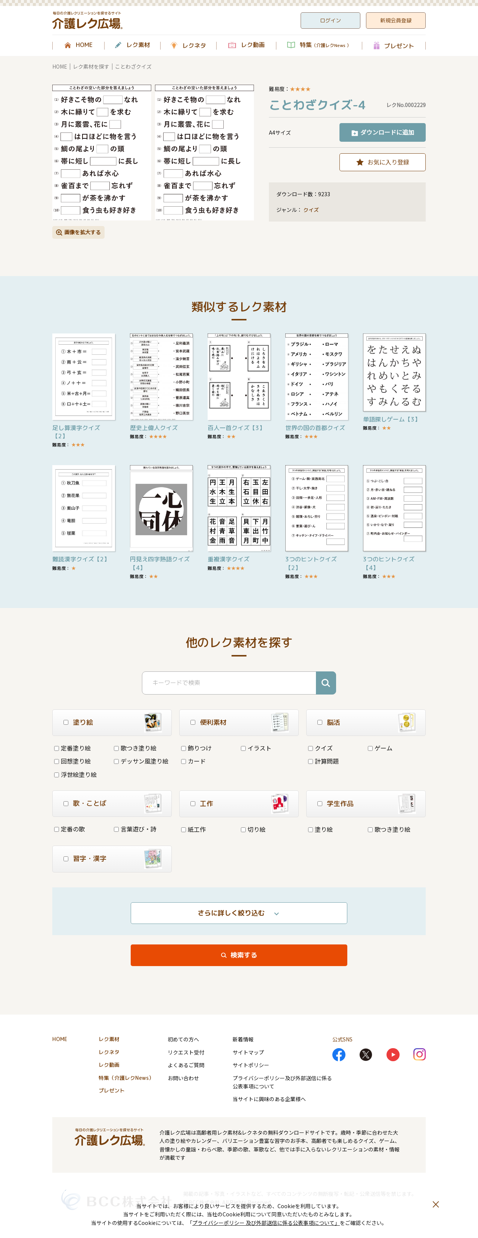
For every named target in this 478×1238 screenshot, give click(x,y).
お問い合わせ (183, 1078)
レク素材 (138, 45)
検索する (243, 955)
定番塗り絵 (72, 747)
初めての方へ (183, 1039)
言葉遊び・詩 (135, 828)
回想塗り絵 (72, 760)
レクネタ (194, 45)
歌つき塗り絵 (135, 747)
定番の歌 (69, 828)
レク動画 (253, 45)
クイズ (311, 209)
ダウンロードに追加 (387, 132)
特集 (325, 45)
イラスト (256, 747)
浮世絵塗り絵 (75, 774)
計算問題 (323, 760)
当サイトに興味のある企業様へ (269, 1099)
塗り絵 (320, 829)
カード (193, 760)
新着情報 (243, 1039)
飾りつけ (196, 747)
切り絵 (253, 829)
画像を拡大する (82, 232)
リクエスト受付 (186, 1052)
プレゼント (399, 46)
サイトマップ (248, 1052)
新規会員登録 (396, 20)
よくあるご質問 (186, 1065)
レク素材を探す (91, 66)
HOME (84, 45)
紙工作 (193, 829)
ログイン (330, 20)
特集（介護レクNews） (126, 1077)
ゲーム (380, 747)
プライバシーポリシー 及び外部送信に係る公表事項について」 (266, 1222)
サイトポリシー (251, 1065)
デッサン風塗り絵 (141, 760)
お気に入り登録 (388, 161)
